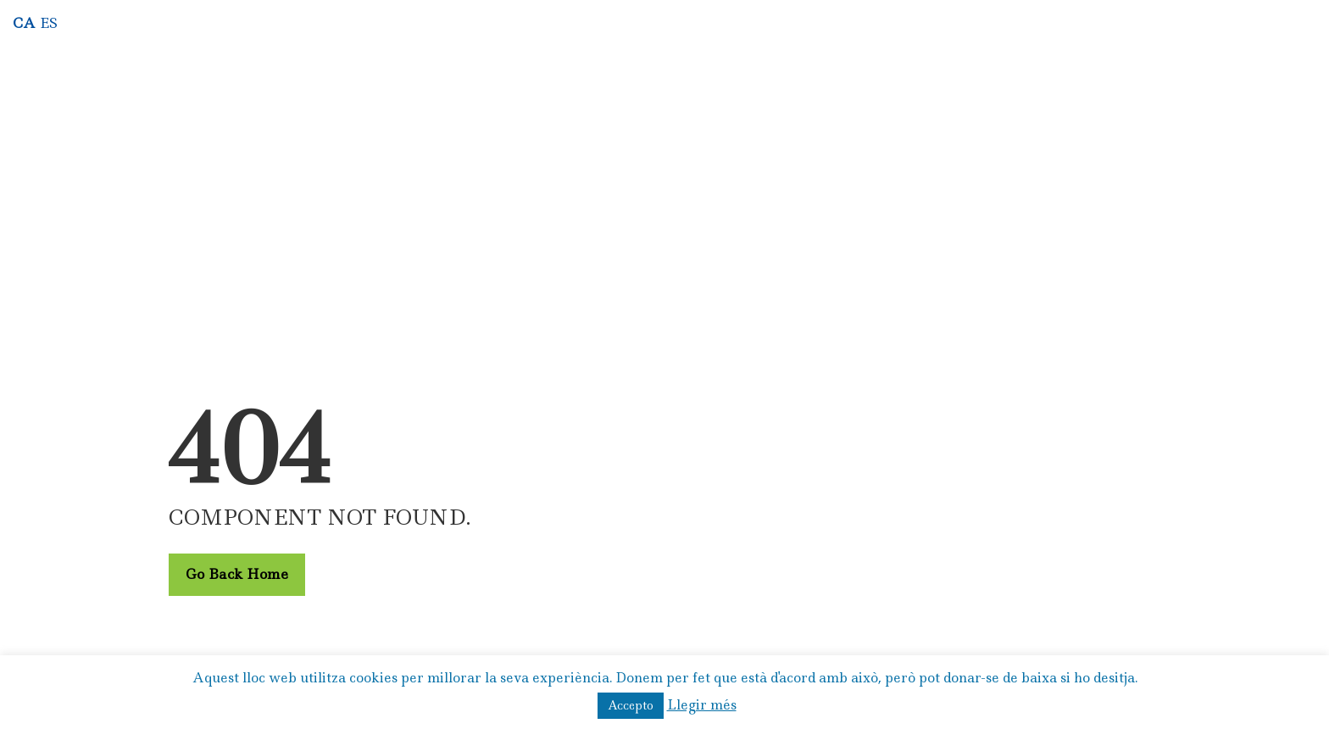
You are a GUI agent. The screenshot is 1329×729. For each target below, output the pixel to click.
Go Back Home (237, 574)
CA (24, 23)
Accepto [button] (630, 705)
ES (49, 23)
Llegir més (702, 705)
